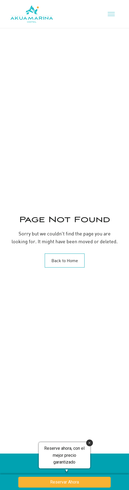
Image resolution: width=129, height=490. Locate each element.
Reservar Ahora (64, 482)
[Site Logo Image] (31, 14)
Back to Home (64, 260)
